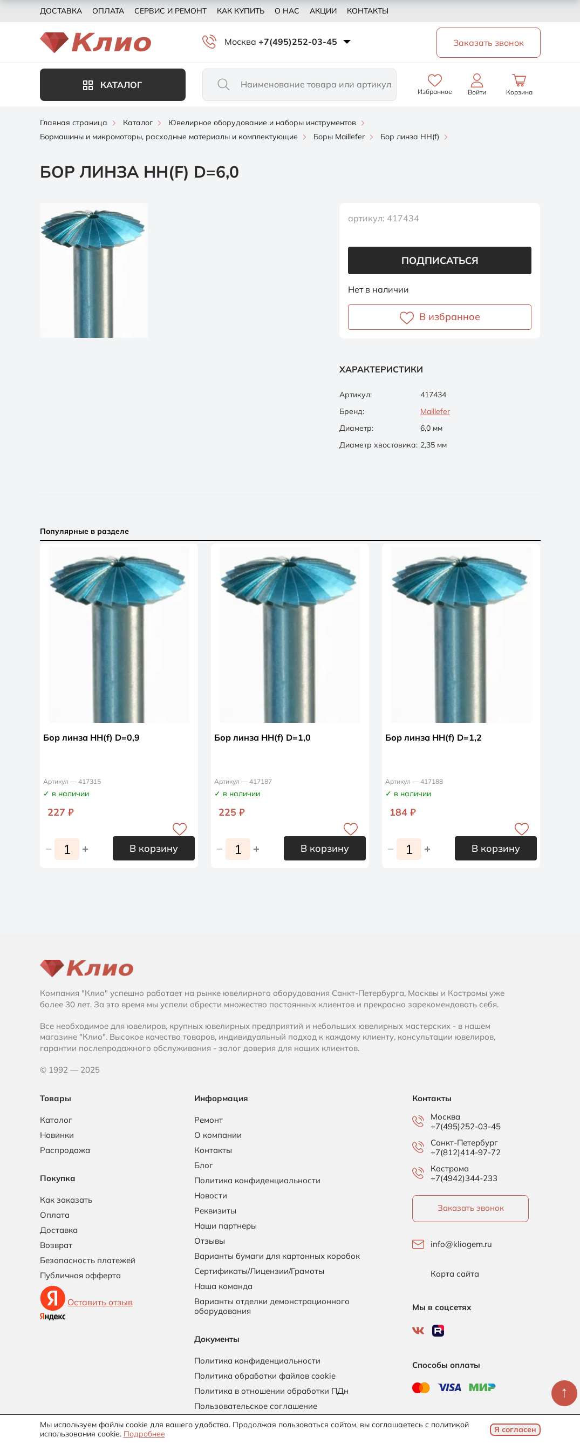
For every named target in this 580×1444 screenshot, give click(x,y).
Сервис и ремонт (170, 11)
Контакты (367, 11)
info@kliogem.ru (461, 1244)
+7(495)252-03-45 (297, 41)
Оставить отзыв (100, 1302)
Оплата (108, 11)
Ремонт (208, 1120)
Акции (323, 11)
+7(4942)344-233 (464, 1178)
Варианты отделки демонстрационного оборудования (272, 1306)
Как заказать (66, 1200)
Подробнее (144, 1434)
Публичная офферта (80, 1275)
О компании (218, 1135)
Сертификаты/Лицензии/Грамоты (259, 1271)
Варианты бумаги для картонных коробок (277, 1256)
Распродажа (65, 1150)
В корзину (153, 848)
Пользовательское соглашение (255, 1406)
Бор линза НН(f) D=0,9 (91, 737)
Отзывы (209, 1241)
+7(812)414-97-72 (466, 1152)
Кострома (450, 1169)
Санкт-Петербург (464, 1143)
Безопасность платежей (87, 1260)
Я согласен (515, 1429)
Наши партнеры (225, 1226)
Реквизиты (215, 1211)
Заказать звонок (471, 1208)
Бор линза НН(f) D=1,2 (433, 737)
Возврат (56, 1245)
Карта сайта (455, 1274)
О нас (287, 11)
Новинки (57, 1135)
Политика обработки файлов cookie (265, 1376)
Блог (203, 1165)
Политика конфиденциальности (257, 1180)
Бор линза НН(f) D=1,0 (262, 737)
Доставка (61, 11)
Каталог (112, 84)
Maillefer (435, 411)
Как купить (240, 11)
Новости (210, 1196)
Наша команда (223, 1286)
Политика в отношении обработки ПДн (271, 1391)
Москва (240, 41)
